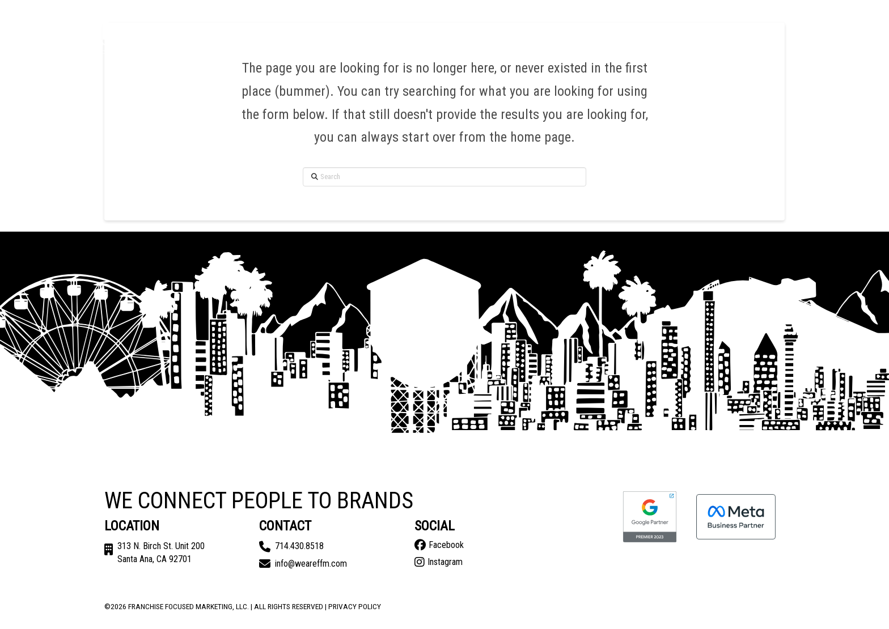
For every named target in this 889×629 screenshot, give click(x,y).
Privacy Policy (354, 606)
